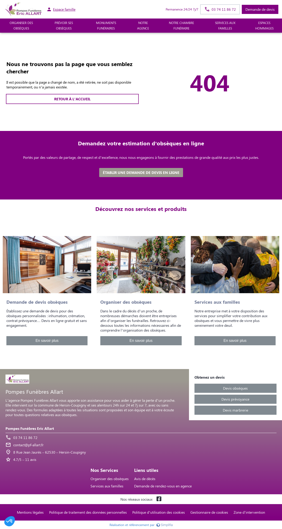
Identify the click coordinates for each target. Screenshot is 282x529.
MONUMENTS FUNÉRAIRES (106, 25)
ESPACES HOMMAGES (264, 25)
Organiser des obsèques (109, 478)
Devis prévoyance (235, 399)
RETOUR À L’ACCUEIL (72, 98)
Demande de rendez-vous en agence (163, 486)
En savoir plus (47, 341)
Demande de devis (260, 9)
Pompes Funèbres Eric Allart (29, 428)
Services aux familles (106, 486)
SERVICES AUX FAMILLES (225, 25)
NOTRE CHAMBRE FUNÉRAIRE (181, 25)
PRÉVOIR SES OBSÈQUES (64, 25)
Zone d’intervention (249, 512)
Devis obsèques (235, 388)
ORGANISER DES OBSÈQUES (21, 25)
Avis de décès (144, 478)
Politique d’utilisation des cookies (158, 512)
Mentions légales (30, 512)
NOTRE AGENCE (143, 25)
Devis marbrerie (235, 410)
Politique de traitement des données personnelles (88, 512)
